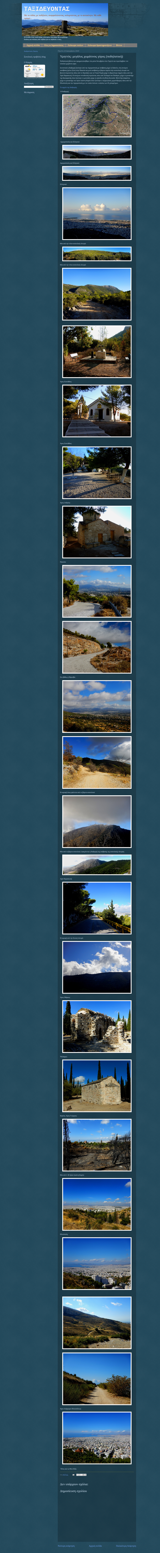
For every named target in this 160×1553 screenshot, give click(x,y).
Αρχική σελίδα (33, 45)
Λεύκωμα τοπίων (75, 45)
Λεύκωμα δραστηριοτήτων (100, 45)
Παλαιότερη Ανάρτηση (126, 1546)
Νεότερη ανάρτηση (66, 1546)
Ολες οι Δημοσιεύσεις (53, 45)
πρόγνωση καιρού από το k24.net (34, 78)
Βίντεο (119, 45)
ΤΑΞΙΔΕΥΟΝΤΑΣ (47, 9)
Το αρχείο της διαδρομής (68, 87)
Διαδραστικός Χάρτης (31, 51)
